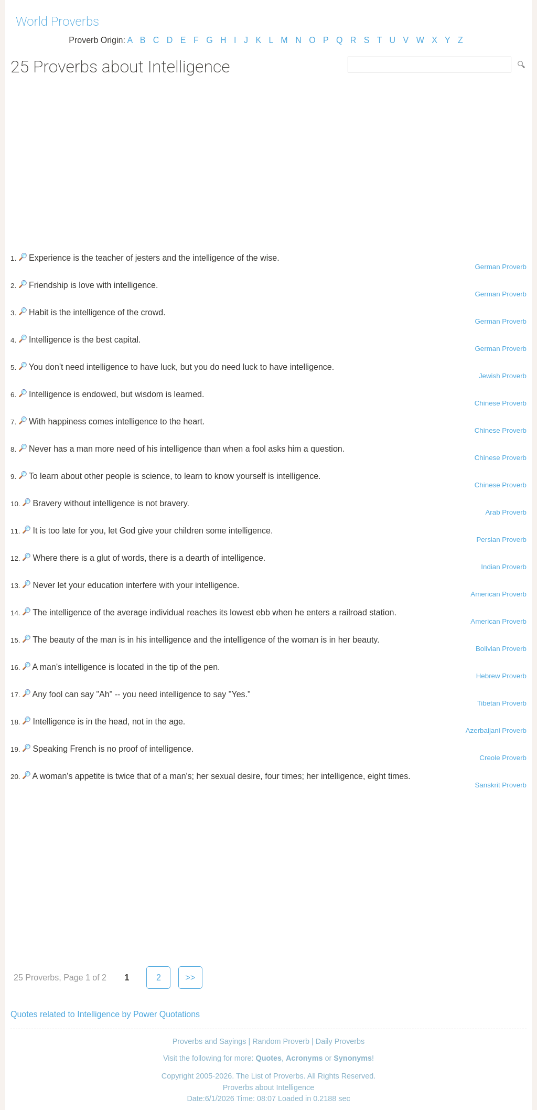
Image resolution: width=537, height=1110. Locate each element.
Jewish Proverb (503, 376)
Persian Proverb (501, 539)
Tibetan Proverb (502, 703)
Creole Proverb (503, 758)
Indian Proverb (504, 567)
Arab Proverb (506, 512)
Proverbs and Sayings (209, 1041)
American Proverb (498, 594)
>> (191, 977)
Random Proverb (280, 1041)
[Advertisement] (268, 160)
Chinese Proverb (501, 403)
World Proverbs (57, 21)
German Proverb (501, 267)
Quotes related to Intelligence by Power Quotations (105, 1014)
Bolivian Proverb (501, 649)
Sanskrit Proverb (501, 785)
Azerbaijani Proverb (496, 730)
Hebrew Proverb (501, 676)
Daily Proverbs (340, 1041)
